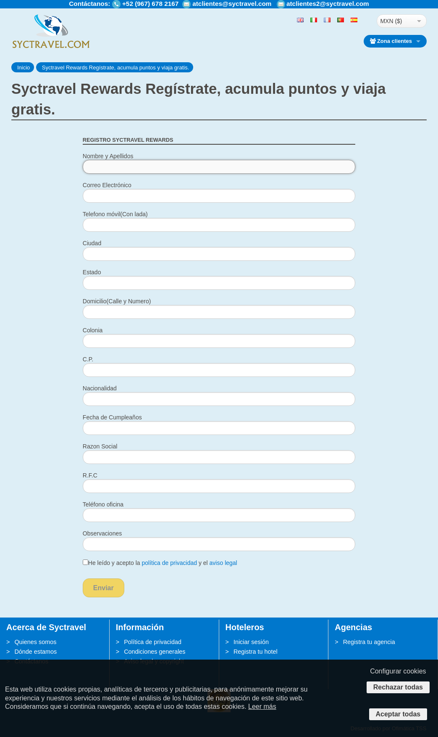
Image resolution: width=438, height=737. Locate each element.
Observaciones (102, 533)
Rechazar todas (398, 687)
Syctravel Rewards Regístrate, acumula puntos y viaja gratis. (115, 67)
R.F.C (90, 475)
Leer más (262, 706)
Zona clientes (391, 41)
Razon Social (100, 446)
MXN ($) (391, 21)
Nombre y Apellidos (108, 156)
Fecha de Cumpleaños (112, 417)
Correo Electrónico (107, 185)
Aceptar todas (398, 714)
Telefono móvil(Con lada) (115, 214)
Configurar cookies (398, 671)
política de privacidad (169, 562)
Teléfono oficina (103, 504)
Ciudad (92, 243)
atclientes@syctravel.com (231, 3)
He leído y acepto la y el (160, 562)
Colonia (92, 330)
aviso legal (223, 562)
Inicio (23, 67)
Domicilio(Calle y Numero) (117, 301)
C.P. (88, 359)
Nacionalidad (100, 388)
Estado (92, 272)
